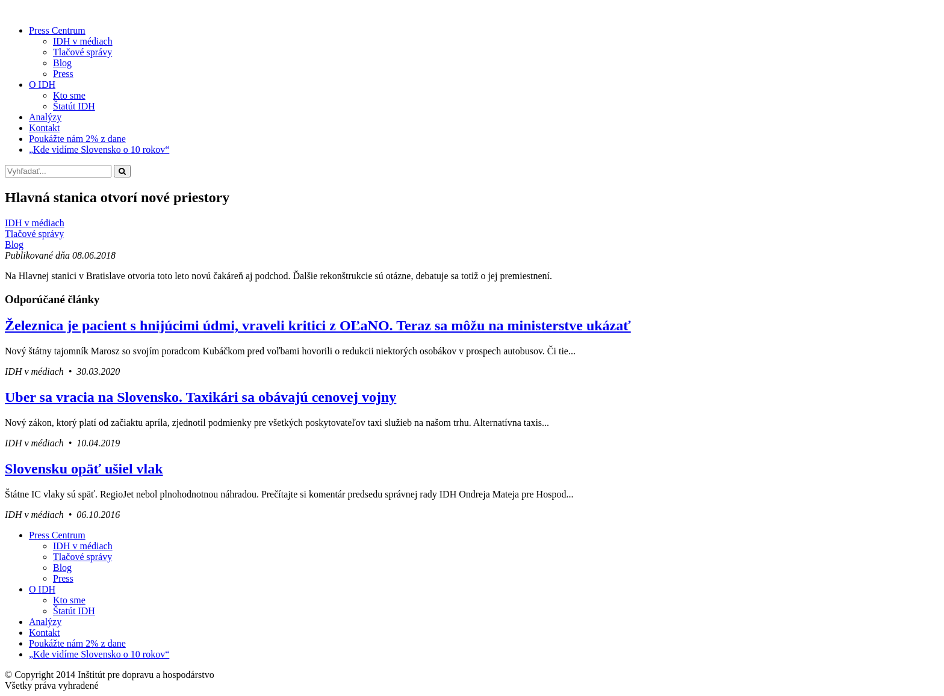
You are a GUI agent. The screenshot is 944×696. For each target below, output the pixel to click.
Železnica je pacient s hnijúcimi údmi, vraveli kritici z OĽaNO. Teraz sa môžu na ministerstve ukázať (318, 325)
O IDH (42, 84)
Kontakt (44, 128)
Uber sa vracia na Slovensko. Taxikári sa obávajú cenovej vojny (200, 397)
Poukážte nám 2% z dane (77, 139)
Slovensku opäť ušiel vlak (84, 468)
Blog (62, 63)
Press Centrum (57, 30)
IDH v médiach (83, 41)
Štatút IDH (74, 106)
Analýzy (45, 117)
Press (63, 74)
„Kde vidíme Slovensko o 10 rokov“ (99, 149)
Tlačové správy (82, 52)
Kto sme (69, 95)
